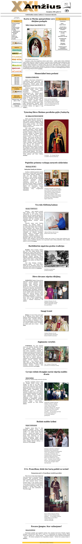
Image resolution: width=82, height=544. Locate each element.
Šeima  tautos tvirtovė (62, 24)
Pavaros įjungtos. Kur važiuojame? (46, 526)
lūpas (30, 489)
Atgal (41, 542)
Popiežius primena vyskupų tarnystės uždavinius (46, 163)
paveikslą (40, 68)
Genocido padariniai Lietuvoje (62, 36)
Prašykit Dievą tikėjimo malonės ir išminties (62, 28)
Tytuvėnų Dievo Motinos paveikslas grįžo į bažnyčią (46, 112)
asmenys (25, 300)
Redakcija (51, 542)
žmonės (35, 241)
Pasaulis (14, 38)
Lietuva (13, 35)
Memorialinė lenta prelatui (46, 73)
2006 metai (16, 83)
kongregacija (26, 189)
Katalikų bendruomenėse (16, 30)
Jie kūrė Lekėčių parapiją (62, 32)
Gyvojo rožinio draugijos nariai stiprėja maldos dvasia (46, 373)
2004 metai (16, 81)
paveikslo (25, 155)
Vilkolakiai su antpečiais (62, 44)
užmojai (25, 403)
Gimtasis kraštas (16, 27)
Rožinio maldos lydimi (46, 421)
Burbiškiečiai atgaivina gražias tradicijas (46, 246)
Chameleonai (63, 21)
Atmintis (14, 24)
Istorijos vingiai (15, 28)
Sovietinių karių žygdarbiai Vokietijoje (62, 40)
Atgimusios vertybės (46, 342)
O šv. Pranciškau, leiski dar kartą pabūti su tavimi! (46, 469)
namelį (37, 366)
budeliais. (25, 538)
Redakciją (16, 105)
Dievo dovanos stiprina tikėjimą (46, 276)
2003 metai (16, 80)
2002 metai (16, 78)
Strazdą (33, 442)
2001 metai (16, 77)
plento (24, 325)
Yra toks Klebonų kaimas (46, 205)
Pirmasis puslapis (16, 23)
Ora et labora (15, 37)
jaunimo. (25, 107)
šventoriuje (39, 268)
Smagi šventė (46, 311)
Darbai (13, 26)
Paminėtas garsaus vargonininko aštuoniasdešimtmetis (62, 48)
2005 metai (16, 82)
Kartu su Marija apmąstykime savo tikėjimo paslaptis (39, 20)
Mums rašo (14, 36)
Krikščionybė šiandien (15, 33)
